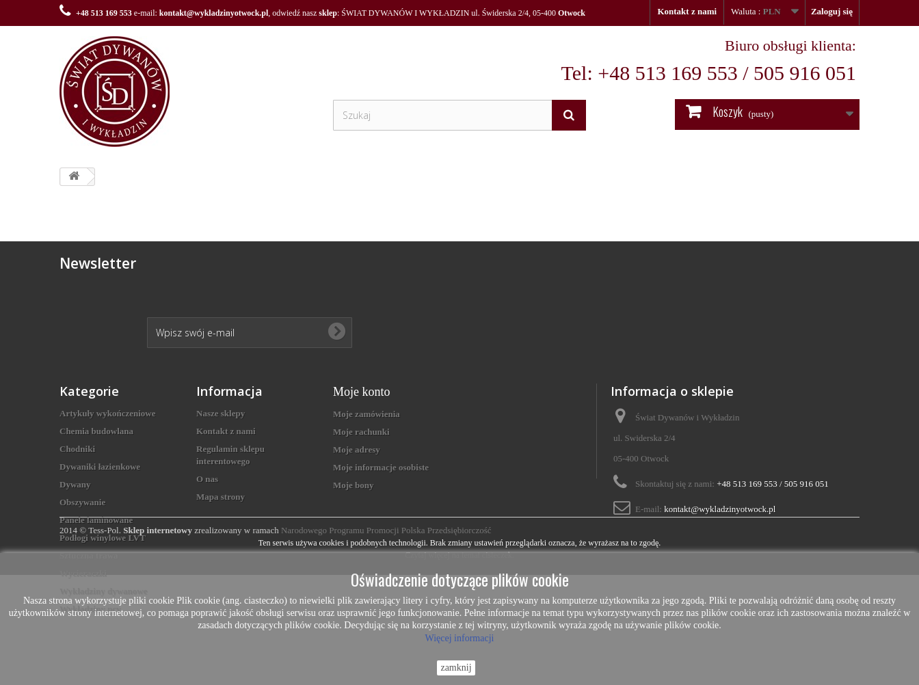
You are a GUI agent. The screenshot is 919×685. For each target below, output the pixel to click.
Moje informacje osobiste (381, 467)
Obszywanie (82, 502)
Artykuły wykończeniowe (107, 413)
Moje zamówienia (366, 414)
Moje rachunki (361, 432)
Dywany (75, 484)
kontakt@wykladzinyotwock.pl (214, 13)
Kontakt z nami (687, 11)
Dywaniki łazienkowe (99, 466)
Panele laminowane (96, 520)
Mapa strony (220, 497)
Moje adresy (356, 449)
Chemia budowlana (96, 431)
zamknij (455, 667)
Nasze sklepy (220, 413)
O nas (207, 479)
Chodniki (77, 449)
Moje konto (361, 392)
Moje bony (353, 485)
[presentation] (251, 280)
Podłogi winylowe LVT (102, 538)
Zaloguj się (832, 11)
